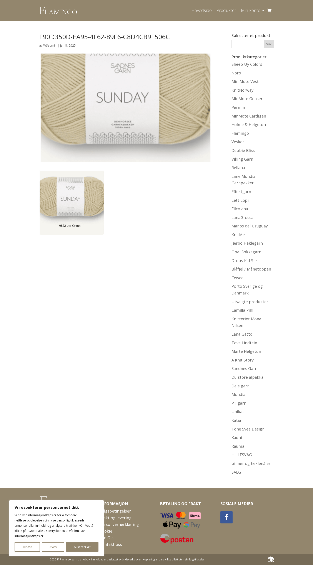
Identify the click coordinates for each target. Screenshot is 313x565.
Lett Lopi (240, 200)
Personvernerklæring (119, 524)
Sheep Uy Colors (246, 64)
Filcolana (239, 208)
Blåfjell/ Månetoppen (251, 269)
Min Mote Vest (245, 81)
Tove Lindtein (244, 342)
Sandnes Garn (244, 368)
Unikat (237, 411)
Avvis (53, 547)
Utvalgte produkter (249, 301)
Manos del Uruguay (249, 226)
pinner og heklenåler (250, 463)
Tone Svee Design (248, 429)
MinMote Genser (247, 98)
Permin (238, 107)
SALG (236, 472)
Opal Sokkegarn (246, 251)
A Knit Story (242, 360)
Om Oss (107, 537)
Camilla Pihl (242, 310)
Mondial (238, 394)
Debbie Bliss (243, 150)
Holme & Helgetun (248, 124)
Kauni (236, 437)
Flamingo (240, 133)
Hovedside (201, 10)
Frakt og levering (116, 517)
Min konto (250, 10)
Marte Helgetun (246, 351)
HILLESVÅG (241, 454)
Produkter (226, 10)
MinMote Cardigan (248, 116)
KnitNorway (242, 90)
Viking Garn (242, 159)
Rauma (237, 446)
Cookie (106, 531)
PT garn (238, 403)
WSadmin (50, 45)
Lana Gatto (241, 334)
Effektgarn (241, 191)
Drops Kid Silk (244, 260)
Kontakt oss (111, 544)
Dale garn (240, 385)
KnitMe (238, 234)
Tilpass (27, 547)
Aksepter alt (82, 547)
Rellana (238, 167)
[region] (56, 528)
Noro (236, 73)
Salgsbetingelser (115, 511)
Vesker (237, 141)
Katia (236, 420)
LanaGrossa (242, 217)
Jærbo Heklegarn (247, 243)
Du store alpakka (247, 377)
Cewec (237, 277)
